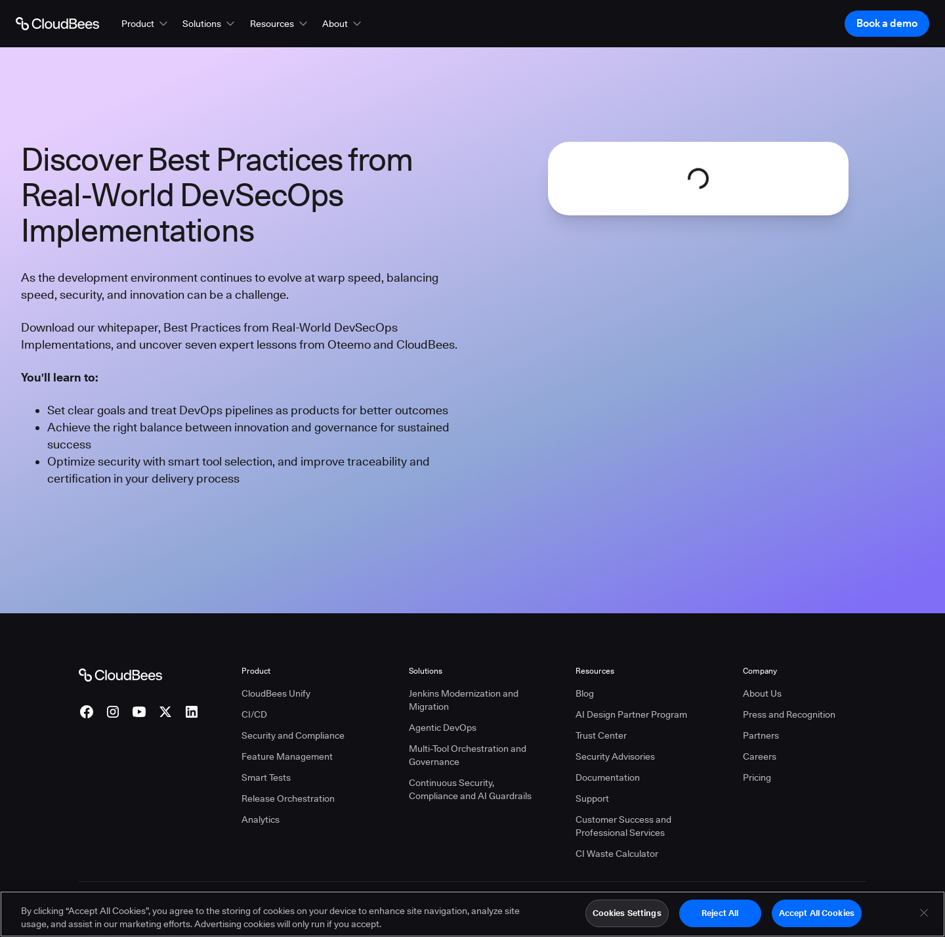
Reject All (720, 918)
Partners (761, 735)
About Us (762, 693)
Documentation (608, 777)
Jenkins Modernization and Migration (463, 700)
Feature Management (287, 756)
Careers (759, 756)
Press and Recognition (789, 714)
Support (592, 798)
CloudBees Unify (276, 693)
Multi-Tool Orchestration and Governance (467, 755)
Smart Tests (266, 777)
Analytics (261, 819)
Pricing (757, 777)
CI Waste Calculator (617, 853)
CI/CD (254, 714)
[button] (146, 23)
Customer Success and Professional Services (623, 826)
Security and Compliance (293, 735)
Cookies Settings (627, 918)
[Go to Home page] (57, 23)
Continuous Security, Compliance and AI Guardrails (470, 789)
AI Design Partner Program (631, 714)
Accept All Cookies (816, 918)
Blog (585, 693)
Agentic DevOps (442, 727)
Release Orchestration (288, 798)
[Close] (924, 918)
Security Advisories (615, 756)
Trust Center (601, 735)
